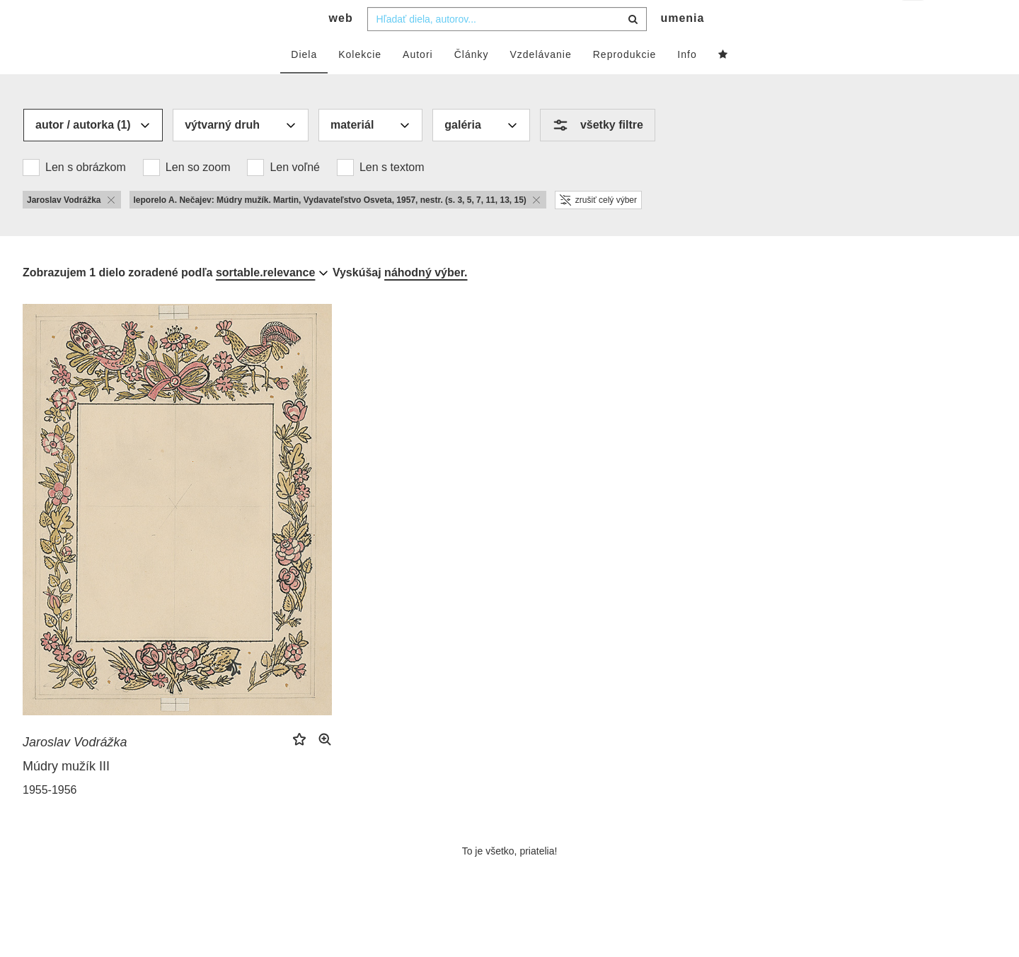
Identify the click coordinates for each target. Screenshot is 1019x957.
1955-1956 (50, 818)
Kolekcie (359, 82)
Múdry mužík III (66, 794)
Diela (304, 82)
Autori (418, 82)
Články (471, 82)
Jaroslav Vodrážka (75, 770)
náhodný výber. (425, 301)
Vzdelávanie (540, 82)
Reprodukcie (625, 82)
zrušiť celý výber (598, 228)
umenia (682, 46)
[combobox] (507, 47)
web (341, 46)
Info (686, 82)
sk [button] (914, 22)
